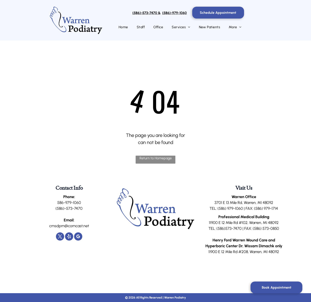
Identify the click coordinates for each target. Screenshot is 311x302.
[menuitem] (123, 27)
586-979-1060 (69, 202)
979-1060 (235, 208)
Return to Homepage (156, 158)
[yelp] (69, 237)
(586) (221, 208)
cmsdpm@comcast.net (69, 226)
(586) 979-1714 (266, 208)
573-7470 (233, 228)
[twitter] (60, 237)
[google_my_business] (78, 237)
